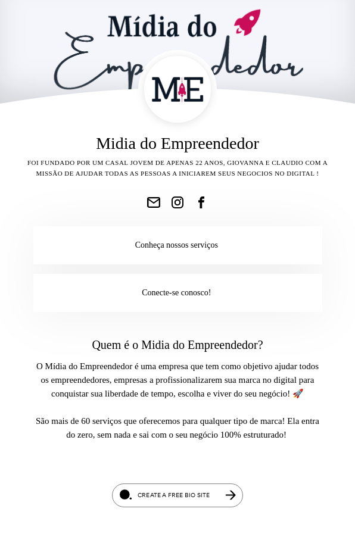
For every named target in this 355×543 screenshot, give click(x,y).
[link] (154, 202)
